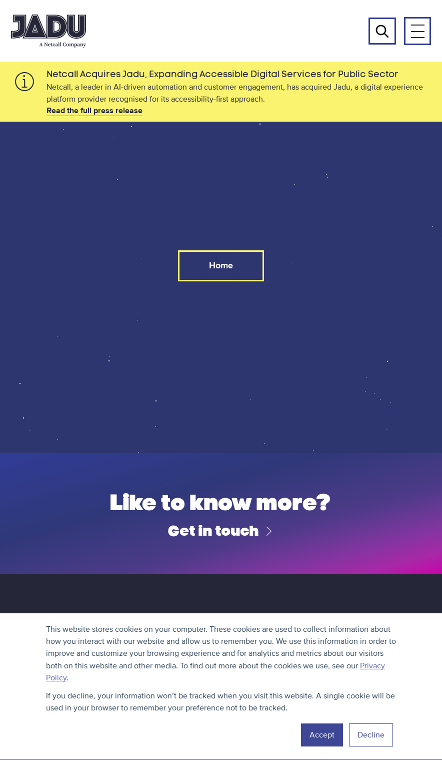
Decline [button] (371, 735)
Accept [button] (322, 735)
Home (221, 265)
